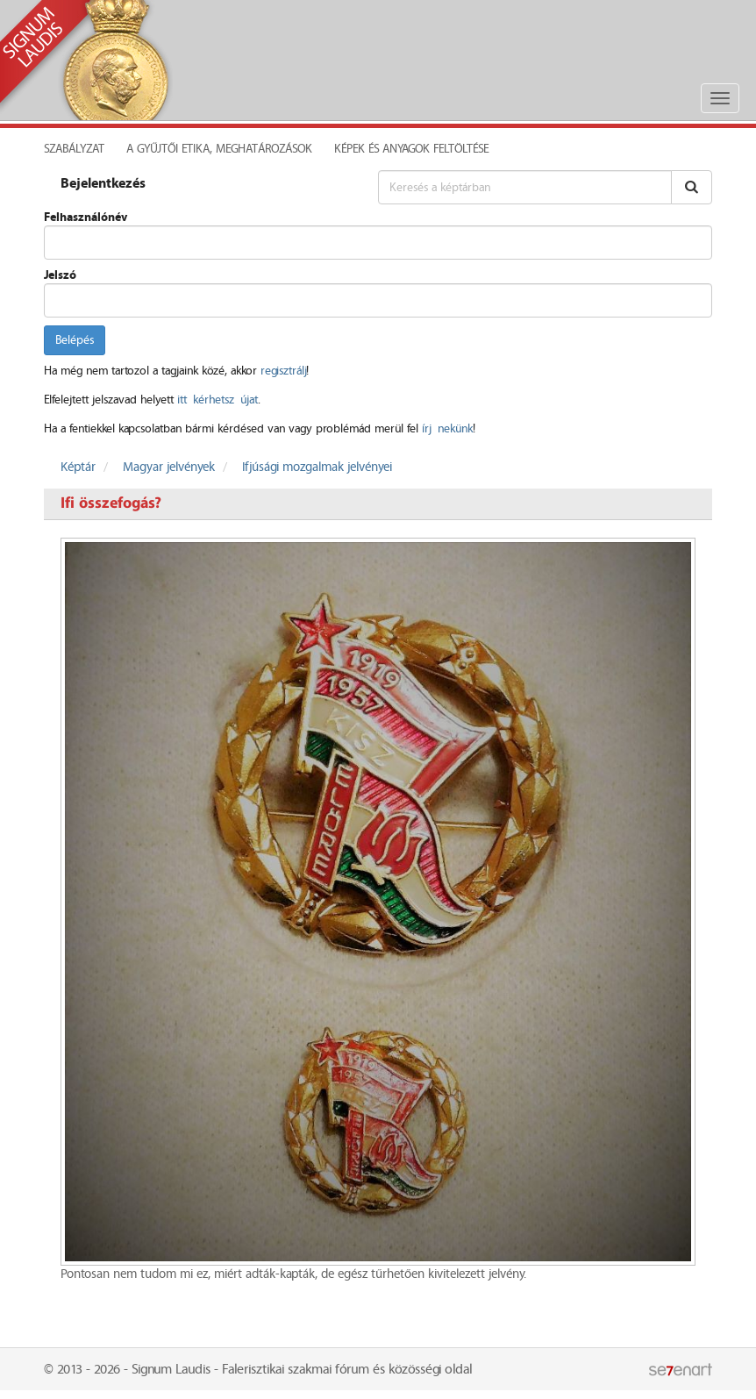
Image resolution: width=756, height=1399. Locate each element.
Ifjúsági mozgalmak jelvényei (317, 467)
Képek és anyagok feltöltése (411, 149)
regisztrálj (283, 371)
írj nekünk (447, 429)
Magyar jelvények (169, 467)
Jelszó (60, 275)
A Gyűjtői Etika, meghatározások (219, 149)
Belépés (74, 340)
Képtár (78, 467)
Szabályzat (74, 149)
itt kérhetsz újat (217, 400)
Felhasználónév (85, 218)
